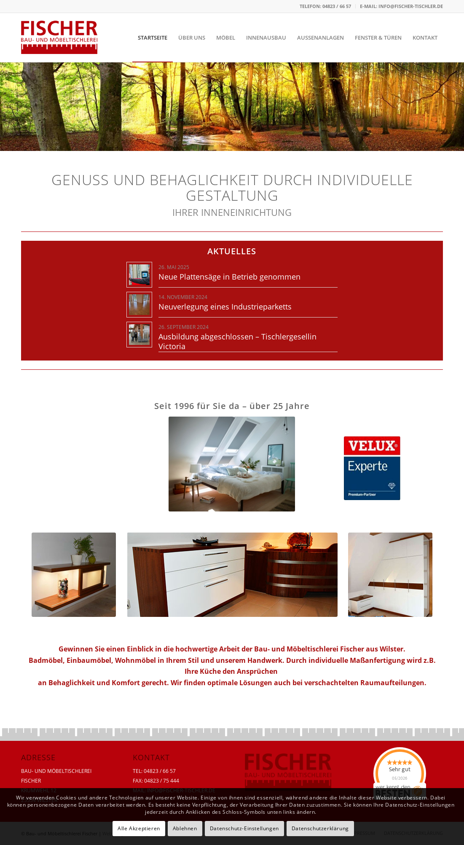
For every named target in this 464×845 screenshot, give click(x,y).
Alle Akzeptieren (139, 828)
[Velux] (372, 468)
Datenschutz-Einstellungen (244, 828)
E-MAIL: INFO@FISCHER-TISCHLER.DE (401, 6)
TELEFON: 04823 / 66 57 (325, 6)
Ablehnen (185, 828)
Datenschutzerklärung (320, 828)
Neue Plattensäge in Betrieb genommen (229, 277)
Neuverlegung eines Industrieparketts (225, 306)
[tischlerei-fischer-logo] (59, 37)
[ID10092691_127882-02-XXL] (232, 464)
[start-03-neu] (390, 575)
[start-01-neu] (74, 575)
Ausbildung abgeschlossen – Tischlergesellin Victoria (237, 341)
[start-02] (232, 575)
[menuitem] (325, 6)
